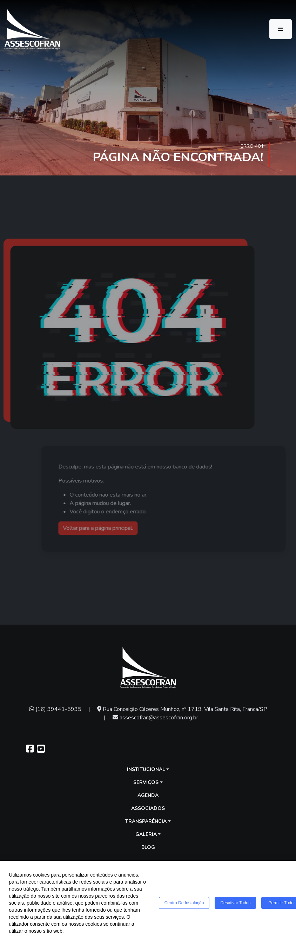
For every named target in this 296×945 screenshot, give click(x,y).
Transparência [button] (146, 821)
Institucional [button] (146, 769)
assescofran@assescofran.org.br (155, 717)
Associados (148, 808)
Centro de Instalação (184, 904)
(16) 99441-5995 (55, 709)
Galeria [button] (146, 834)
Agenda (148, 795)
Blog (148, 847)
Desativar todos (235, 904)
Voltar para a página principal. (110, 528)
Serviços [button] (146, 782)
